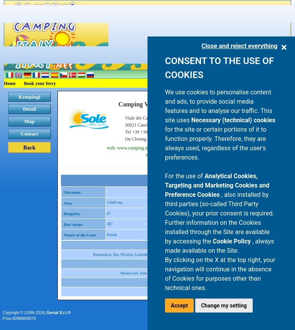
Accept (179, 305)
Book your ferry (40, 83)
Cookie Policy (232, 241)
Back (29, 147)
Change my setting (224, 305)
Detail (29, 109)
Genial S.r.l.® (59, 313)
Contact (29, 134)
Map (29, 121)
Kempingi (29, 97)
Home (10, 83)
